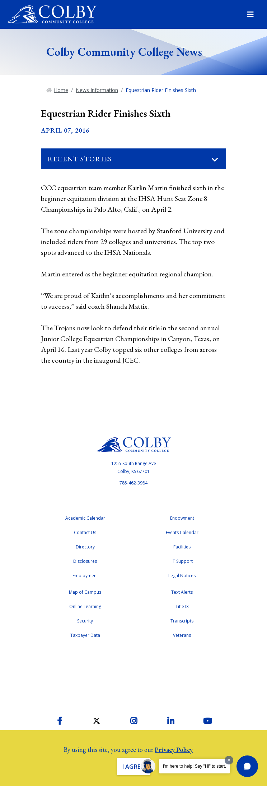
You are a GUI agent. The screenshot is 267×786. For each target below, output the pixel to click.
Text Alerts (182, 592)
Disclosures (85, 561)
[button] (247, 766)
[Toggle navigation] (214, 160)
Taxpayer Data (85, 635)
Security (85, 621)
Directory (85, 547)
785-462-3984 (133, 483)
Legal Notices (182, 576)
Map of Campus (85, 592)
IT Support (182, 561)
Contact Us (85, 532)
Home (61, 90)
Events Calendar (182, 532)
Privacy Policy (174, 749)
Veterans (182, 635)
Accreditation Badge (133, 675)
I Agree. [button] (133, 767)
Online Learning (85, 606)
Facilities (182, 547)
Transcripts (181, 621)
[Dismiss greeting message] (229, 760)
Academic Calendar (85, 518)
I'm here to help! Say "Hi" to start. (194, 766)
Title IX (182, 606)
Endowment (182, 518)
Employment (85, 576)
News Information (97, 90)
